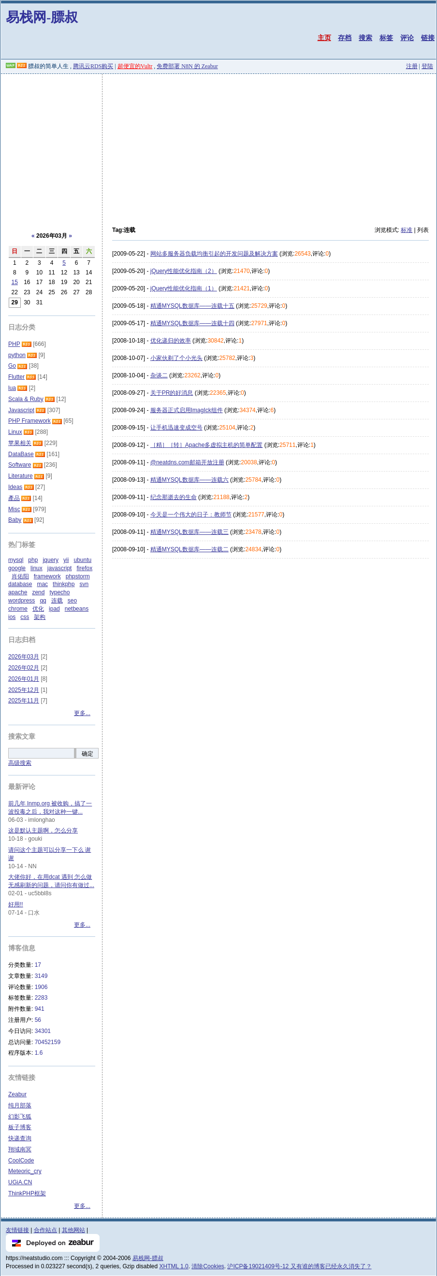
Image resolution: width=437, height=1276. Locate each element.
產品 (14, 498)
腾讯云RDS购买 (93, 66)
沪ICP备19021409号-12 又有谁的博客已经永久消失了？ (299, 1266)
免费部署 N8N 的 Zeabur (187, 66)
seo (72, 600)
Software (19, 464)
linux (36, 568)
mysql (15, 560)
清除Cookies (207, 1266)
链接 (428, 38)
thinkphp (63, 584)
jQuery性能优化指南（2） (183, 271)
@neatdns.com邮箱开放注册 (187, 462)
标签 (386, 38)
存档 (344, 38)
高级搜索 (19, 763)
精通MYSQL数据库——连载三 (189, 532)
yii (66, 560)
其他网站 (73, 1230)
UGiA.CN (20, 1182)
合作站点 (45, 1230)
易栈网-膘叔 (42, 17)
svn (83, 584)
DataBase (21, 454)
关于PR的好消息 (171, 392)
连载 (57, 600)
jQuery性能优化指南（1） (183, 288)
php (33, 560)
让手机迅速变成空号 (176, 427)
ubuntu (82, 560)
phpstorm (78, 576)
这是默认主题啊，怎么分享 (43, 830)
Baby (14, 519)
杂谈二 (159, 375)
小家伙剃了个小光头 (176, 358)
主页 (324, 38)
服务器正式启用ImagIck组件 (186, 410)
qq (43, 600)
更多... (82, 713)
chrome (18, 608)
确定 (87, 753)
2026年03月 (23, 656)
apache (17, 592)
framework (47, 576)
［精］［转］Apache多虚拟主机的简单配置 (206, 445)
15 (15, 282)
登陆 (427, 66)
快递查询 (19, 1138)
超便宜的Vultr (135, 66)
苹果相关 (19, 443)
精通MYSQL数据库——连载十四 (192, 323)
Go (12, 365)
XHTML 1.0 (174, 1266)
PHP (14, 344)
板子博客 (19, 1127)
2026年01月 (23, 678)
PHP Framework (29, 420)
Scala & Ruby (26, 399)
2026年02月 (23, 667)
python (17, 355)
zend (38, 592)
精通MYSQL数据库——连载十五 (192, 305)
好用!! (15, 904)
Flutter (16, 376)
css (24, 617)
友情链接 (17, 1230)
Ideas (15, 487)
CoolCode (21, 1160)
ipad (54, 608)
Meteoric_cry (25, 1171)
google (17, 568)
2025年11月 (23, 700)
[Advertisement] (218, 146)
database (20, 584)
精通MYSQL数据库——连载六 (189, 479)
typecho (59, 592)
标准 (406, 230)
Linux (15, 432)
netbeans (76, 608)
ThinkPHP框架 (27, 1193)
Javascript (21, 410)
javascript (59, 568)
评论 (407, 38)
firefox (84, 568)
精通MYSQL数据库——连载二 (189, 549)
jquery (50, 560)
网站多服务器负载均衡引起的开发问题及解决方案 (214, 253)
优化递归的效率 (170, 340)
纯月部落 (19, 1105)
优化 (38, 608)
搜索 (365, 38)
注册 (412, 66)
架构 (39, 617)
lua (12, 388)
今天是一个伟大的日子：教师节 (191, 514)
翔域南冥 (19, 1149)
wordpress (21, 600)
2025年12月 (23, 690)
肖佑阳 (20, 576)
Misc (14, 509)
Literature (20, 476)
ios (11, 617)
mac (42, 584)
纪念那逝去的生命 (173, 497)
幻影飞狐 (19, 1116)
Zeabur (17, 1094)
